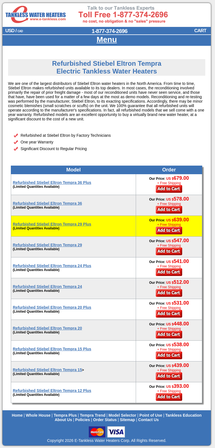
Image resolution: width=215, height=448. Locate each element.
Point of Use (150, 415)
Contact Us (148, 419)
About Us (63, 419)
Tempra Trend (92, 415)
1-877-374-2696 (109, 31)
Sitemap (127, 419)
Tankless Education (183, 415)
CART (200, 30)
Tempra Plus (65, 415)
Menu (107, 39)
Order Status (105, 419)
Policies (82, 419)
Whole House (38, 415)
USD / (14, 30)
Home (17, 415)
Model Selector (122, 415)
